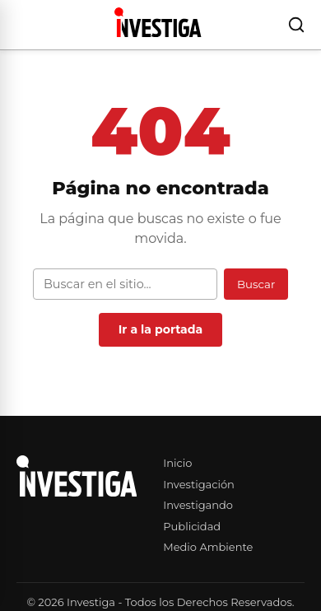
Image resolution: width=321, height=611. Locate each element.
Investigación (199, 484)
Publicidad (192, 526)
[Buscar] (296, 24)
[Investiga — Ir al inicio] (157, 22)
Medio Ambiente (208, 546)
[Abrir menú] (19, 24)
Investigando (198, 504)
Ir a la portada (161, 329)
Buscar (256, 284)
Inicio (177, 462)
